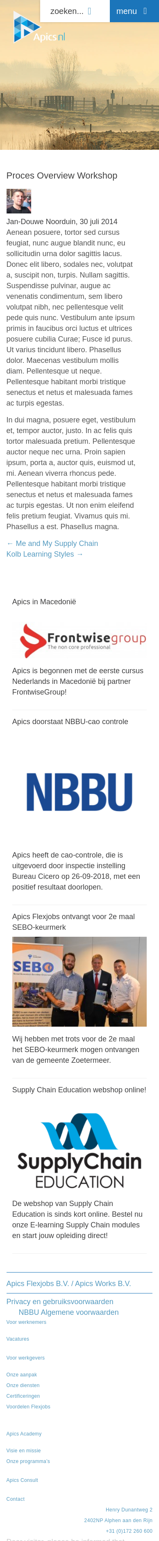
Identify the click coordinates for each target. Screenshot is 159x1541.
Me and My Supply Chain (52, 543)
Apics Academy (24, 1434)
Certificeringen (23, 1396)
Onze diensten (23, 1385)
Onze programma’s (28, 1461)
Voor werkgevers (26, 1358)
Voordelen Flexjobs (28, 1407)
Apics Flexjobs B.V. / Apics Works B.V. (69, 1284)
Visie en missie (24, 1451)
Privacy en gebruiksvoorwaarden (60, 1302)
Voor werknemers (27, 1322)
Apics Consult (22, 1480)
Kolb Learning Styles (45, 554)
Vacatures (18, 1339)
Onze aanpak (22, 1375)
